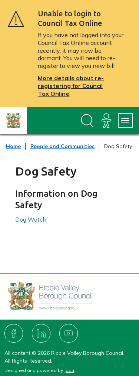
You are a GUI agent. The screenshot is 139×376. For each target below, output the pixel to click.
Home (13, 146)
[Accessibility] (106, 120)
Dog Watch (30, 219)
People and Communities (62, 146)
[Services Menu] (125, 120)
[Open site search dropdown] (87, 120)
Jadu (69, 370)
